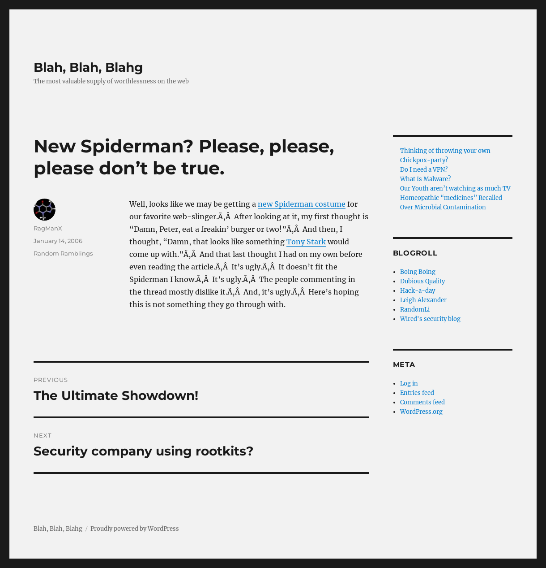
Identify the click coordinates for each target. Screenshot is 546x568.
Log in (409, 383)
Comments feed (422, 402)
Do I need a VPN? (424, 169)
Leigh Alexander (423, 300)
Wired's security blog (430, 319)
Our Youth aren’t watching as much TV (455, 188)
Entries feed (417, 393)
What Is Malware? (425, 179)
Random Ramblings (63, 253)
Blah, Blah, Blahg (88, 67)
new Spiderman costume (302, 203)
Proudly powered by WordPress (134, 529)
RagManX (48, 228)
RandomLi (415, 309)
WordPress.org (421, 412)
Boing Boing (417, 272)
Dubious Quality (422, 281)
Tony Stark (306, 241)
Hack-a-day (417, 291)
